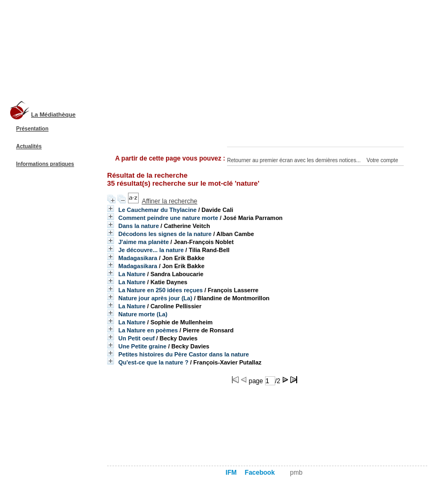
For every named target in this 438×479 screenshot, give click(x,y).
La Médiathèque (53, 114)
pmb (296, 472)
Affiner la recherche (170, 201)
